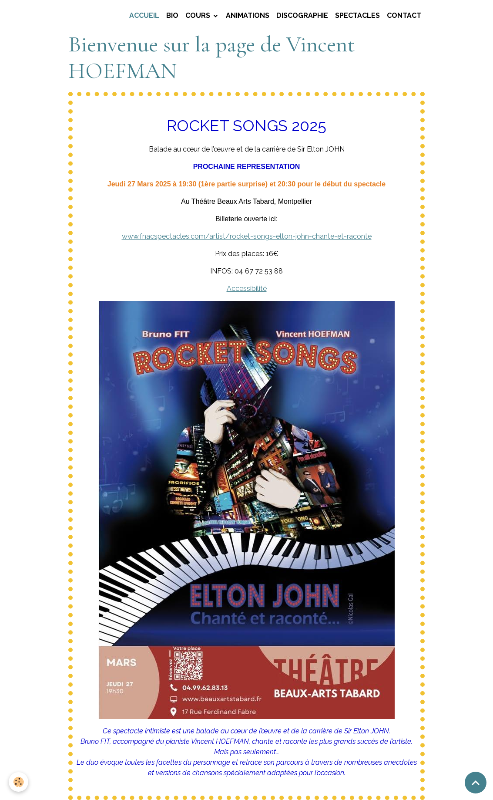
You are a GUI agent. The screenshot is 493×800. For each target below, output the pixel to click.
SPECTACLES (357, 15)
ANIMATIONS (247, 15)
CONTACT (404, 15)
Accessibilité (247, 288)
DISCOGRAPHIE (302, 15)
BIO (172, 15)
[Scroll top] (475, 782)
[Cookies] (18, 782)
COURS (198, 15)
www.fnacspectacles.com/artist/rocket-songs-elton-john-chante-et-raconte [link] (247, 236)
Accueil (144, 15)
